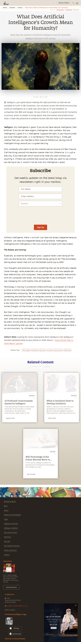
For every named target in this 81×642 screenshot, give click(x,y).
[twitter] (2, 137)
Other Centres (10, 610)
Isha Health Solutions (12, 546)
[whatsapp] (3, 129)
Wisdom (12, 7)
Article (20, 7)
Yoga (5, 519)
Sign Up (40, 227)
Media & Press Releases (12, 515)
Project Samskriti (10, 550)
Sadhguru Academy (11, 528)
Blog (5, 506)
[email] (2, 145)
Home (5, 7)
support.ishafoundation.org (17, 606)
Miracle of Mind (10, 501)
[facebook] (2, 133)
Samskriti (7, 537)
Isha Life (7, 541)
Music (6, 510)
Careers (6, 554)
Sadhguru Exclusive (11, 523)
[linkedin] (2, 141)
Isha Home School (10, 532)
